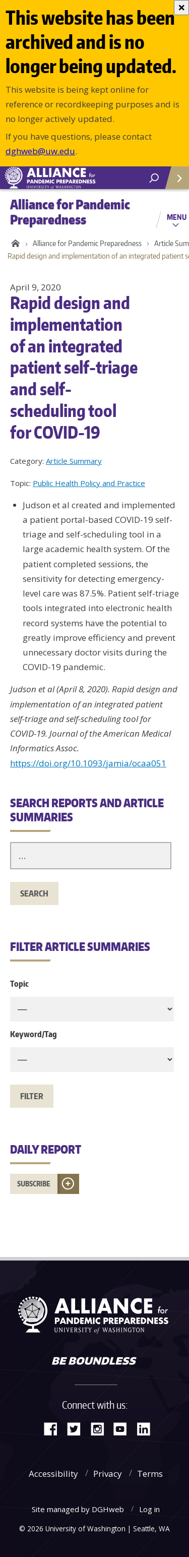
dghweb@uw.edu (40, 151)
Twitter (77, 1428)
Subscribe (33, 1183)
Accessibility (53, 1473)
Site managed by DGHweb (78, 1509)
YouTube (124, 1428)
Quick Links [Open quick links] (173, 181)
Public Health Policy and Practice (89, 483)
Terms (150, 1473)
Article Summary (74, 461)
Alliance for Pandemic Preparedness (87, 243)
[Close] (181, 7)
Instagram (100, 1428)
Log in (149, 1509)
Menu (176, 216)
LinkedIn (147, 1428)
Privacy (107, 1473)
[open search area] (154, 178)
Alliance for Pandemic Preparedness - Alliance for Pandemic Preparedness (75, 178)
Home (14, 243)
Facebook (54, 1428)
